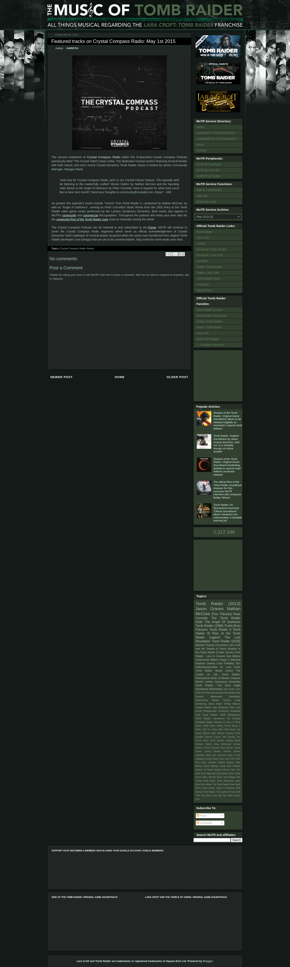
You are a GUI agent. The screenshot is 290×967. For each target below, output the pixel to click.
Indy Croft (202, 333)
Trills (198, 795)
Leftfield (221, 762)
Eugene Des (220, 737)
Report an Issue (206, 201)
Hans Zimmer (226, 748)
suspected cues (82, 219)
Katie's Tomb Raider (209, 327)
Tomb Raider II (220, 629)
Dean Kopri (215, 703)
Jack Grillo (229, 689)
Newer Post (61, 377)
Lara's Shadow (208, 762)
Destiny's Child (233, 733)
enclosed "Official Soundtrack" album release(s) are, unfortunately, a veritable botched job (227, 512)
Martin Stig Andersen (216, 707)
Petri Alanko (222, 773)
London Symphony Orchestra (222, 681)
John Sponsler (219, 755)
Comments (204, 822)
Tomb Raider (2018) (226, 641)
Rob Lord (235, 707)
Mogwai (218, 770)
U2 (228, 718)
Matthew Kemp (218, 766)
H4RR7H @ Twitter (208, 176)
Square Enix (204, 290)
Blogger (207, 961)
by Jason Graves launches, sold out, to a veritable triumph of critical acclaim (226, 443)
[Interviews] (215, 688)
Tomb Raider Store (208, 278)
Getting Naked (233, 740)
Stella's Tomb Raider (209, 321)
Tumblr (200, 243)
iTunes (152, 227)
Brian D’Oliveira (220, 678)
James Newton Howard (218, 751)
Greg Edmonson (222, 744)
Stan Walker (206, 784)
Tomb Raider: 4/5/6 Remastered (221, 714)
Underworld (202, 659)
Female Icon (234, 737)
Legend (214, 637)
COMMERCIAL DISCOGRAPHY (216, 138)
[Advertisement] (219, 375)
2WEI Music (209, 726)
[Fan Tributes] (222, 614)
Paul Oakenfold (208, 773)
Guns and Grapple (207, 339)
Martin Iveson (224, 670)
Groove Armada (211, 748)
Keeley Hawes (212, 759)
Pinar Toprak (234, 773)
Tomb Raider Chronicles (211, 315)
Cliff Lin (206, 729)
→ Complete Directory (210, 344)
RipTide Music (215, 777)
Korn (222, 759)
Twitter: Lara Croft (207, 272)
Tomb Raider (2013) (218, 603)
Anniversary (202, 700)
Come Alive (217, 729)
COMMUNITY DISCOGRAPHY (215, 133)
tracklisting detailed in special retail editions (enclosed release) (226, 466)
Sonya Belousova (225, 781)
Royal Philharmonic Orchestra (212, 711)
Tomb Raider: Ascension (210, 718)
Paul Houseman (214, 692)
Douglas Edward (204, 737)
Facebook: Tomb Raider (211, 249)
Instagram (202, 284)
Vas (224, 795)
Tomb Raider (204, 231)
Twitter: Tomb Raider (209, 266)
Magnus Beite (233, 762)
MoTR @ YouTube (208, 170)
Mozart (226, 770)
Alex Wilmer (233, 656)
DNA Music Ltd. (232, 729)
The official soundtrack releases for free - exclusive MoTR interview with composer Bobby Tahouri (227, 489)
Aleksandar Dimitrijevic (225, 696)
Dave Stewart (218, 733)
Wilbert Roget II (220, 659)
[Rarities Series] (205, 645)
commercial (90, 215)
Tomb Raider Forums (209, 309)
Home (120, 377)
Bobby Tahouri (221, 700)
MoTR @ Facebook (208, 164)
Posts (201, 815)
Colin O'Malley (225, 663)
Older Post (177, 377)
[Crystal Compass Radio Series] (77, 248)
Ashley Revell (224, 726)
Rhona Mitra (201, 777)
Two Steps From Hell (211, 795)
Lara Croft (202, 237)
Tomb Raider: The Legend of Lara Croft (221, 792)
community (69, 215)
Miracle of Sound (204, 770)
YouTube (201, 261)
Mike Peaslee (233, 766)
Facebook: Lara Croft (209, 255)
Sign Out (201, 195)
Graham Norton (204, 744)
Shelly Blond (209, 781)
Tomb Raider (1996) (209, 625)
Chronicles (221, 645)
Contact (201, 150)
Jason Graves (210, 608)
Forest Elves (202, 740)
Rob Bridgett (229, 777)
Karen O (231, 755)
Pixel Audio (229, 692)
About (200, 144)
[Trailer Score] (224, 652)
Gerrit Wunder (217, 740)
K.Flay (227, 703)
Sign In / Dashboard (208, 190)
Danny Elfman (203, 733)
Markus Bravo (202, 766)
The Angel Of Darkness (222, 622)
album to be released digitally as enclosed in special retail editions (227, 420)
